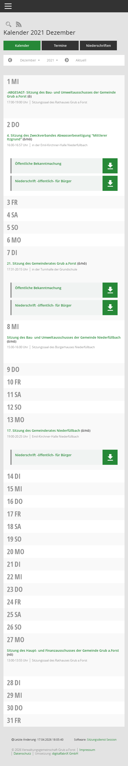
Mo (16, 240)
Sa (14, 214)
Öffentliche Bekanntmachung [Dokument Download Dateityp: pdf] (38, 164)
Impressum (87, 750)
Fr (14, 202)
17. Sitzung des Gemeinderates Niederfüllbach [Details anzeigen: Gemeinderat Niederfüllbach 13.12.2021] (43, 430)
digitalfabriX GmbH (65, 753)
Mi (15, 81)
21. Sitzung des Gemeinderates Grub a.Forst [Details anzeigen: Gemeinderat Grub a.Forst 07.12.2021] (41, 263)
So (14, 227)
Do (15, 124)
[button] (110, 165)
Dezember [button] (30, 60)
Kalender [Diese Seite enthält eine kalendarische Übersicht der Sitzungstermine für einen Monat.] (22, 45)
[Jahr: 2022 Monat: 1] (66, 60)
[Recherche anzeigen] (8, 24)
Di (14, 252)
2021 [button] (52, 60)
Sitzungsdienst (101, 740)
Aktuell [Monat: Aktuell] (81, 60)
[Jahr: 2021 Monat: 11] (10, 60)
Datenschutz (22, 753)
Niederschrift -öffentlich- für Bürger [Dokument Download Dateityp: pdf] (43, 181)
